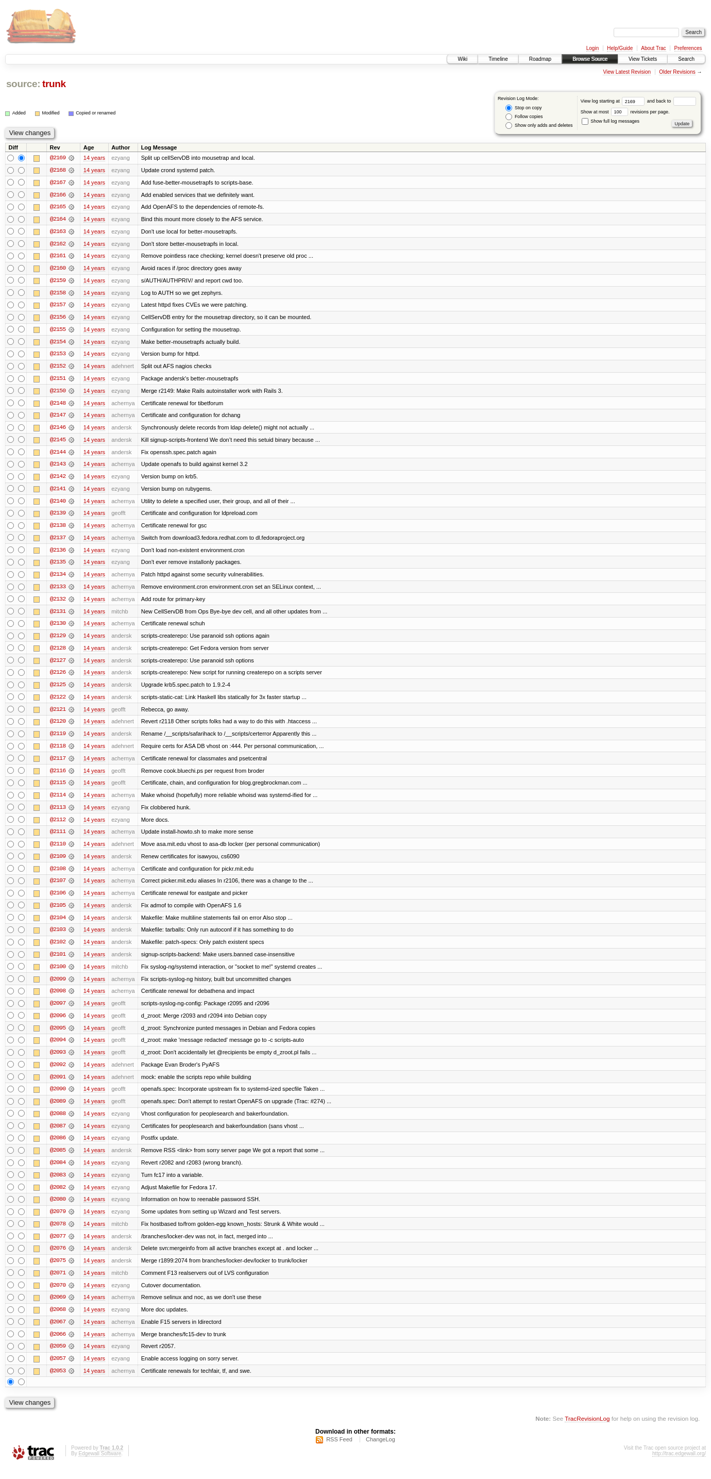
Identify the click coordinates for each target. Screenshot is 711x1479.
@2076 (57, 1259)
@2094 (57, 1048)
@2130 (57, 628)
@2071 (57, 1283)
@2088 (57, 1123)
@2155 (57, 331)
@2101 (57, 962)
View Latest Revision (627, 72)
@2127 (57, 665)
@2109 (57, 863)
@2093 (57, 1061)
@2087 (57, 1135)
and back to (671, 101)
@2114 (57, 801)
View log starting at (614, 101)
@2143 (57, 467)
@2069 (57, 1308)
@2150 (57, 393)
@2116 (57, 776)
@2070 (57, 1296)
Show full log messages (610, 121)
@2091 (57, 1086)
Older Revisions (677, 72)
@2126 (57, 677)
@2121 (57, 714)
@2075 (57, 1271)
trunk (54, 83)
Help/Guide (620, 48)
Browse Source (589, 59)
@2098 (57, 999)
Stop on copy (523, 108)
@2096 (57, 1024)
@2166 (57, 195)
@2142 (57, 479)
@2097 (57, 1011)
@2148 (57, 405)
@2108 (57, 875)
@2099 (57, 987)
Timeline (497, 59)
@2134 (57, 578)
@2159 (57, 281)
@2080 (57, 1209)
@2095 (57, 1036)
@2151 (57, 380)
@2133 (57, 591)
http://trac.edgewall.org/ (679, 1465)
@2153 (57, 356)
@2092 (57, 1073)
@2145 (57, 442)
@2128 (57, 653)
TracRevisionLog (587, 1430)
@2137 (57, 541)
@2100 (57, 974)
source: (23, 83)
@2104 (57, 925)
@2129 (57, 640)
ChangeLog (380, 1451)
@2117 (57, 764)
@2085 (57, 1160)
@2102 (57, 949)
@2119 (57, 739)
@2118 (57, 751)
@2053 (57, 1382)
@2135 (57, 566)
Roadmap (540, 59)
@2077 (57, 1246)
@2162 (57, 244)
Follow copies (524, 116)
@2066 (57, 1345)
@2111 (57, 838)
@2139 (57, 516)
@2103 (57, 937)
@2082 (57, 1197)
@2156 (57, 318)
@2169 (57, 158)
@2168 (57, 170)
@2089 (57, 1110)
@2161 (57, 257)
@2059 (57, 1358)
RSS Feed (339, 1451)
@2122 (57, 702)
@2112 (57, 826)
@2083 (57, 1185)
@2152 (57, 368)
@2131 (57, 615)
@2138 (57, 529)
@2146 (57, 430)
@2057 (57, 1370)
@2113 (57, 813)
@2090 (57, 1098)
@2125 (57, 690)
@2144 (57, 455)
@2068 (57, 1321)
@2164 (57, 219)
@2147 (57, 417)
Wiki (462, 59)
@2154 (57, 343)
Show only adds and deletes (538, 125)
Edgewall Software (99, 1465)
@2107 (57, 888)
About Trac (653, 48)
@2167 (57, 182)
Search (686, 59)
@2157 (57, 306)
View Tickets (643, 59)
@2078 (57, 1234)
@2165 (57, 207)
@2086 (57, 1147)
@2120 (57, 727)
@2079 (57, 1222)
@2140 (57, 504)
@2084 (57, 1172)
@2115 (57, 789)
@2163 (57, 232)
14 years (94, 158)
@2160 (57, 269)
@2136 (57, 554)
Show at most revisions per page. (625, 111)
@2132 (57, 603)
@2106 (57, 900)
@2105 (57, 912)
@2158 (57, 294)
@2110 (57, 850)
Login (592, 48)
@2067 (57, 1333)
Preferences (688, 48)
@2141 (57, 492)
